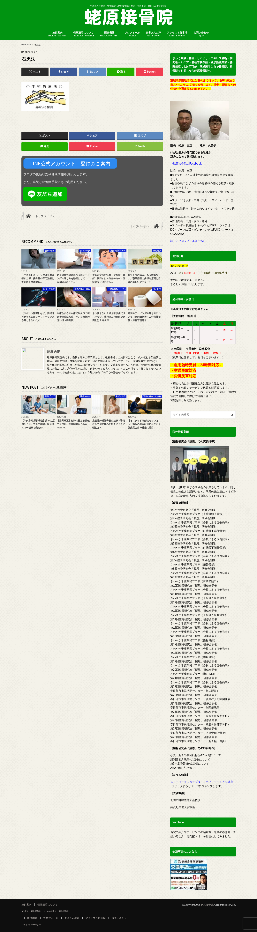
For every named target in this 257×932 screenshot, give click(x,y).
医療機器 (109, 34)
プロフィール (132, 34)
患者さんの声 (153, 34)
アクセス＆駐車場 (177, 34)
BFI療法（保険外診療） (31, 911)
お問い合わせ (201, 34)
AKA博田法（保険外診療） (58, 911)
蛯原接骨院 (207, 904)
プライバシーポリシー (31, 924)
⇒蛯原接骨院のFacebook (186, 163)
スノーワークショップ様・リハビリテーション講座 (201, 781)
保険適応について (83, 34)
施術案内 (57, 34)
